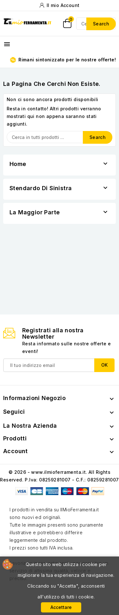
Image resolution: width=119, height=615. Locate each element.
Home (18, 164)
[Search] (59, 137)
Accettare (61, 607)
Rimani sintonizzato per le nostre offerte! (63, 60)
